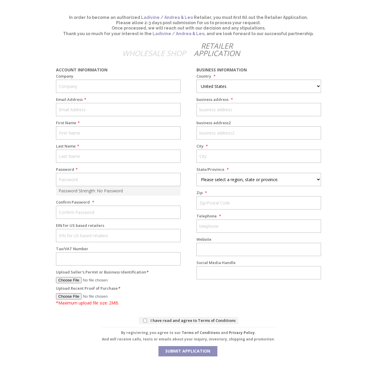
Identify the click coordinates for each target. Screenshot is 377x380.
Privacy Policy (242, 332)
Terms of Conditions (201, 332)
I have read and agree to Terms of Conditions (193, 320)
